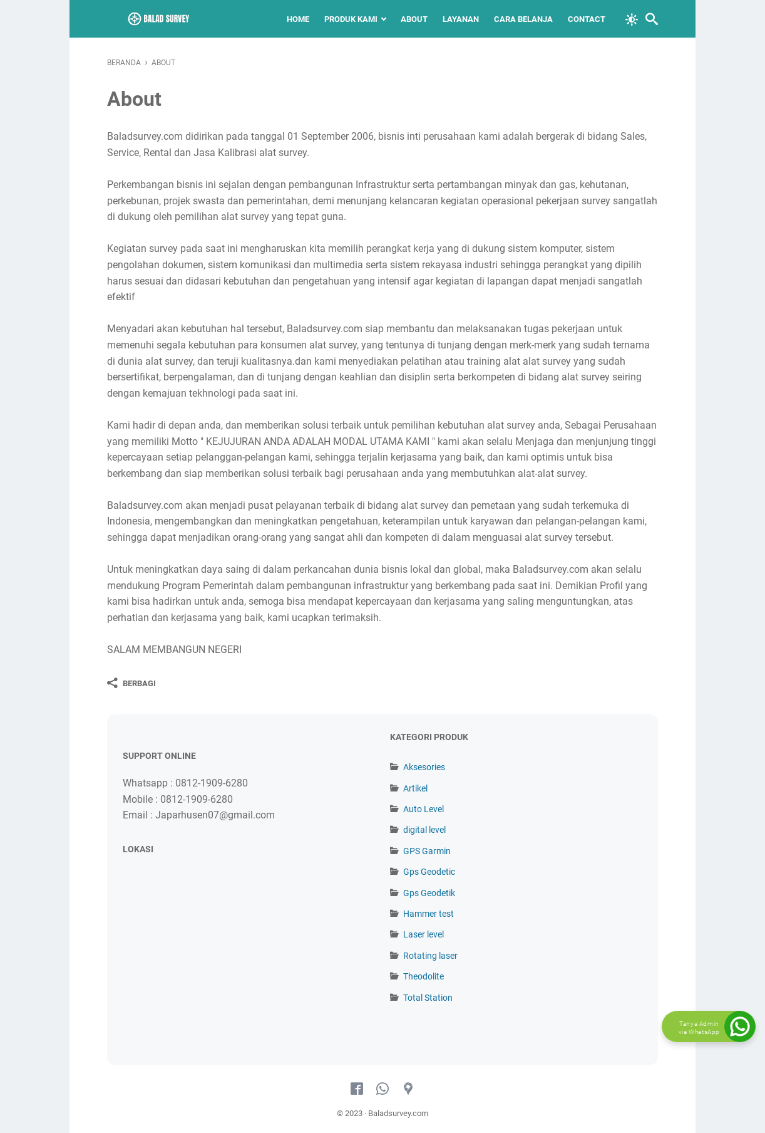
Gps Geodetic (429, 872)
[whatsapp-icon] (382, 1089)
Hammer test (428, 914)
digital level (424, 830)
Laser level (423, 934)
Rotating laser (430, 956)
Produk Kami (350, 19)
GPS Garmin (427, 851)
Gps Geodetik (429, 893)
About (414, 19)
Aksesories (424, 767)
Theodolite (423, 976)
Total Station (428, 998)
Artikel (415, 788)
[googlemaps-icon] (408, 1089)
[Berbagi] (131, 683)
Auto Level (423, 809)
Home (298, 19)
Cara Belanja (523, 19)
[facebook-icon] (356, 1089)
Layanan (461, 19)
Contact (586, 19)
